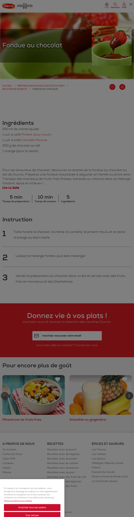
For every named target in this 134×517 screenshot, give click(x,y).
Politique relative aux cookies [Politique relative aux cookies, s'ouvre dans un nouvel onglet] (18, 511)
